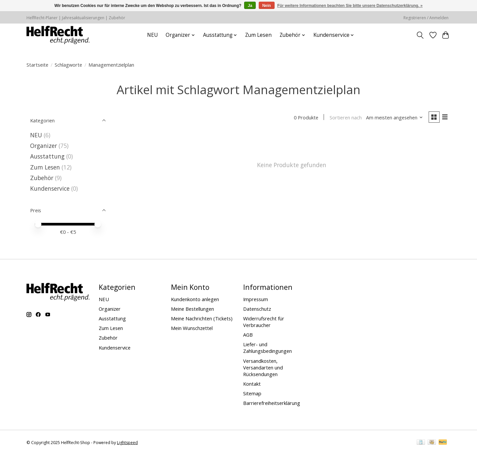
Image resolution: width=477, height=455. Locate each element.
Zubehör (41, 178)
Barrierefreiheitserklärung (271, 403)
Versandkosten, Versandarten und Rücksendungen (263, 367)
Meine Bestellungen (192, 308)
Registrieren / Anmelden (426, 18)
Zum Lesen (258, 35)
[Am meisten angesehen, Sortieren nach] (393, 117)
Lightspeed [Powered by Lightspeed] (127, 442)
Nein (266, 5)
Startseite (37, 64)
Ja (250, 5)
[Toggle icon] (420, 35)
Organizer (43, 146)
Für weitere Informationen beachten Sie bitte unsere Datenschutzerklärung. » (350, 5)
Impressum (255, 299)
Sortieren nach (345, 117)
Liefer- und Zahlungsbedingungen (267, 347)
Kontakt (252, 383)
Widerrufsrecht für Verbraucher (263, 321)
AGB (248, 334)
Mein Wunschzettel (192, 328)
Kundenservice (50, 188)
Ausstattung (47, 156)
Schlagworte (68, 64)
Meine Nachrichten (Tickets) (202, 318)
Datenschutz (257, 308)
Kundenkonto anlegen (195, 299)
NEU (152, 35)
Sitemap (252, 393)
